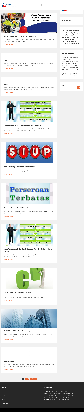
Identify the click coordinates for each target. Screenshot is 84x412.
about (2, 391)
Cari (63, 85)
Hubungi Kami (79, 5)
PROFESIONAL (9, 361)
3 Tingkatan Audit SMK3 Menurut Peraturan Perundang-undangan (58, 395)
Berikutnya (33, 379)
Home (53, 5)
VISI (5, 60)
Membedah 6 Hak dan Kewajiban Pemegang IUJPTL (55, 391)
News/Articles (4, 397)
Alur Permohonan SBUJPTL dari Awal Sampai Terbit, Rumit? (57, 397)
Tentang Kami (60, 5)
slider (2, 401)
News (72, 5)
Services (67, 5)
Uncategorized (4, 403)
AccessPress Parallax (76, 410)
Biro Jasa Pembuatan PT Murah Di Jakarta (19, 208)
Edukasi (3, 395)
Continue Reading (9, 44)
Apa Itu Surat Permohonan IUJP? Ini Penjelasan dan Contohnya (58, 399)
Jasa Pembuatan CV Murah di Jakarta (17, 292)
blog (2, 393)
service (3, 399)
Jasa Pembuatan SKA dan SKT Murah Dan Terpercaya (23, 125)
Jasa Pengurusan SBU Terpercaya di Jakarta (20, 36)
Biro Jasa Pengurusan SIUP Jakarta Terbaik (19, 167)
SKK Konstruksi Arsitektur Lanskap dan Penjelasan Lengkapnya (58, 393)
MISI (6, 84)
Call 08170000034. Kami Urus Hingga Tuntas (20, 331)
